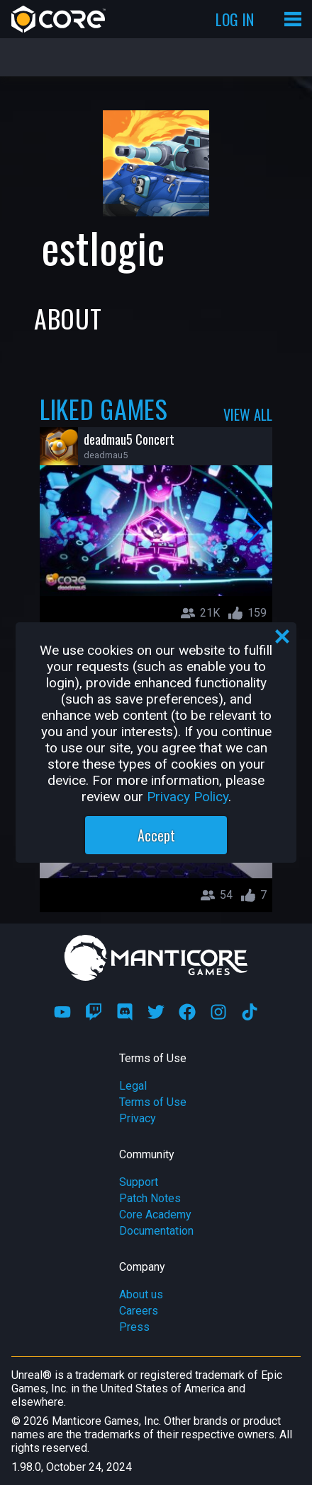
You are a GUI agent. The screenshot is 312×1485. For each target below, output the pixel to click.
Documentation (156, 1231)
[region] (156, 742)
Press (134, 1327)
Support (138, 1182)
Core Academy (155, 1214)
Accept (156, 835)
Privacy (137, 1118)
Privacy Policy (187, 796)
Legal (133, 1086)
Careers (138, 1310)
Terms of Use (152, 1102)
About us (141, 1294)
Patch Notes (150, 1198)
